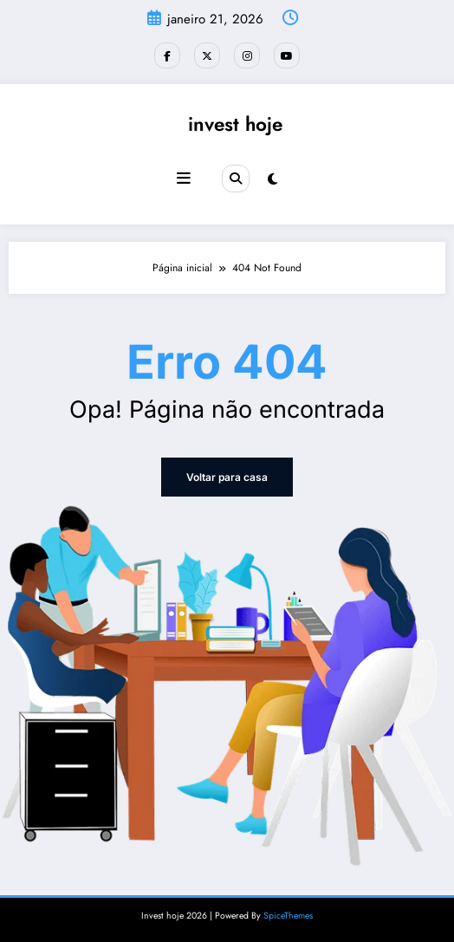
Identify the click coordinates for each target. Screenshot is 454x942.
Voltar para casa (227, 477)
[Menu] (183, 178)
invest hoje (235, 124)
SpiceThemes (288, 915)
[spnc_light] (272, 179)
